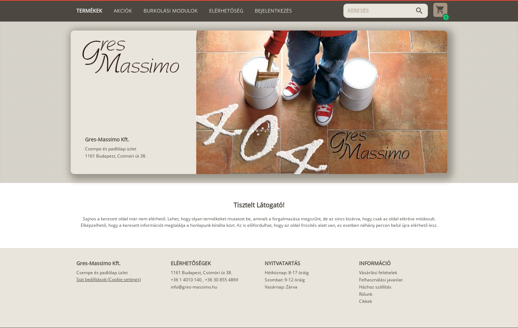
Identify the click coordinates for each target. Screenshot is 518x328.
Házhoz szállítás (375, 287)
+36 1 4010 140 (186, 280)
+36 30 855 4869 (221, 280)
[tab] (89, 11)
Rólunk (365, 294)
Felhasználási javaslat (380, 280)
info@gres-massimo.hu (194, 287)
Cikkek (365, 301)
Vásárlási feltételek (378, 273)
